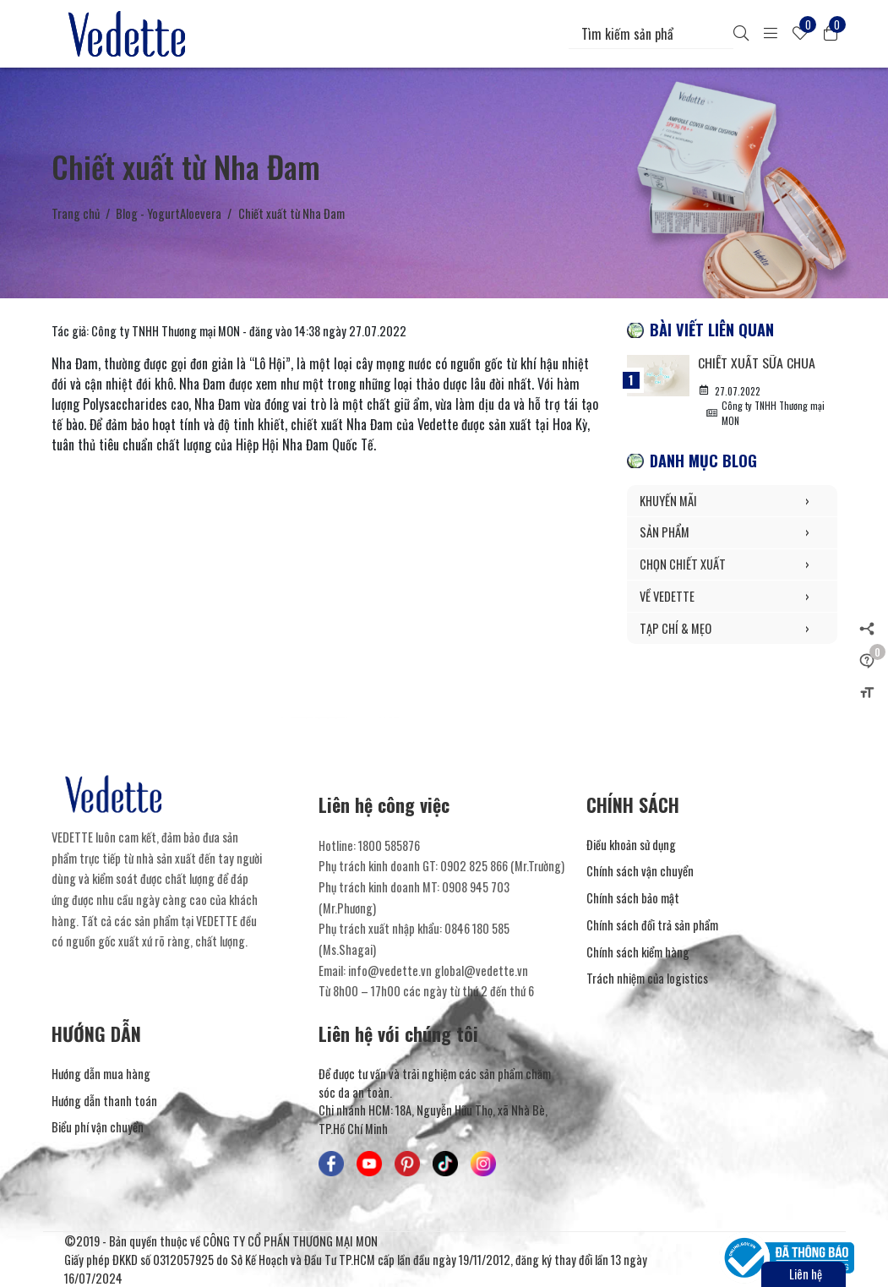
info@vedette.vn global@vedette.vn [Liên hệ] (438, 970)
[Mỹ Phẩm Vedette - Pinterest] (407, 1163)
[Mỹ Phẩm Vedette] (130, 33)
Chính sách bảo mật (632, 898)
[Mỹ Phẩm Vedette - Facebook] (331, 1163)
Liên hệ (805, 1274)
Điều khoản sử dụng (631, 844)
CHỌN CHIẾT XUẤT (732, 564)
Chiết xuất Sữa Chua (756, 362)
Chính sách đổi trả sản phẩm (652, 925)
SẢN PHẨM (732, 532)
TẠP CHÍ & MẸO (732, 628)
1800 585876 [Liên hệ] (389, 845)
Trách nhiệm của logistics (647, 978)
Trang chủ (76, 213)
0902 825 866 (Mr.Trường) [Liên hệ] (502, 866)
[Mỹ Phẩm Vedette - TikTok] (445, 1163)
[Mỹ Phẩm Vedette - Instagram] (483, 1163)
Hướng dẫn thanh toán (104, 1101)
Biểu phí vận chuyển (98, 1127)
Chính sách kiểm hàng (637, 952)
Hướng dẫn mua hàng (101, 1073)
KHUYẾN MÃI (732, 501)
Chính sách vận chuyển (640, 871)
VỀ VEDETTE (732, 596)
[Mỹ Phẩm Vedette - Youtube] (369, 1163)
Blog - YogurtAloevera (168, 213)
